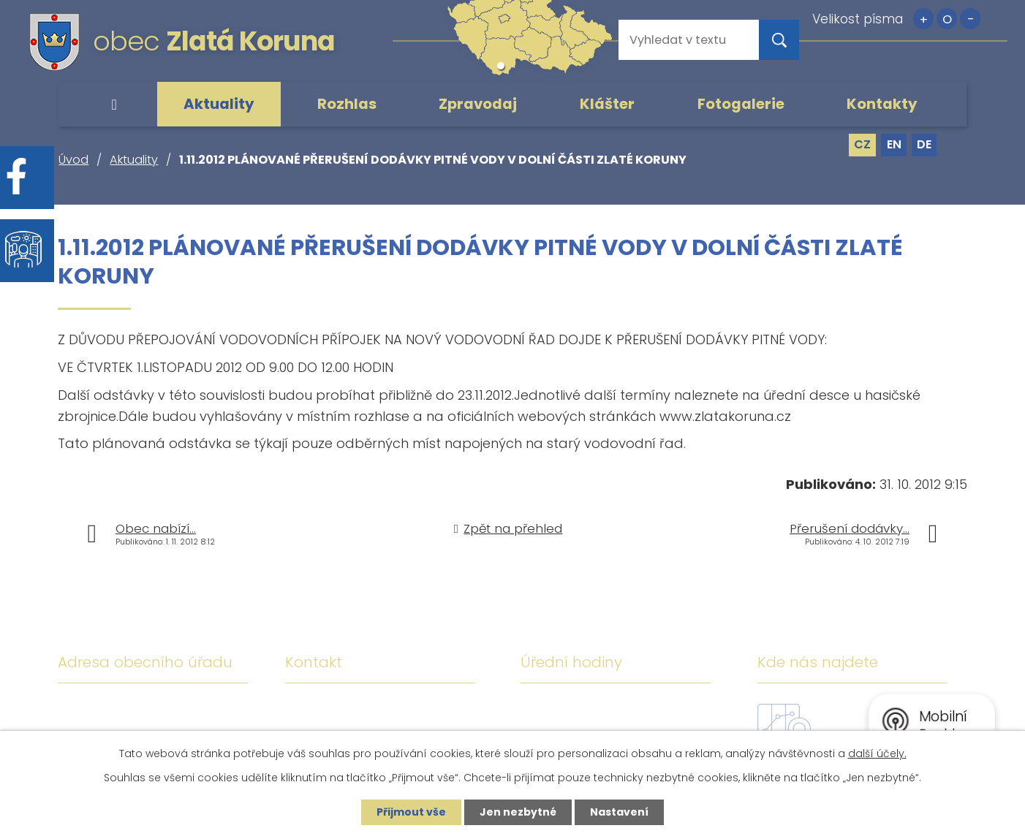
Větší (923, 18)
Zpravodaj (478, 104)
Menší (970, 18)
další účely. (877, 753)
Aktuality (219, 104)
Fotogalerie (740, 104)
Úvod (114, 104)
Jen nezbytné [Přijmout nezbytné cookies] (518, 812)
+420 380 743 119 (419, 710)
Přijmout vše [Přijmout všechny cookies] (411, 812)
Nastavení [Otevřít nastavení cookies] (619, 812)
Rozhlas (347, 104)
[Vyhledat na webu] (677, 40)
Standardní (947, 18)
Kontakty (882, 104)
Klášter (607, 104)
